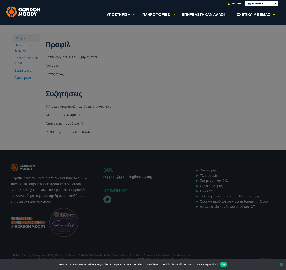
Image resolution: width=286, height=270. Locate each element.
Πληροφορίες (156, 14)
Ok (223, 264)
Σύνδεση (234, 3)
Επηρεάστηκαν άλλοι (203, 14)
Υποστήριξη (118, 14)
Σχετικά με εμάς (253, 14)
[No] (281, 264)
